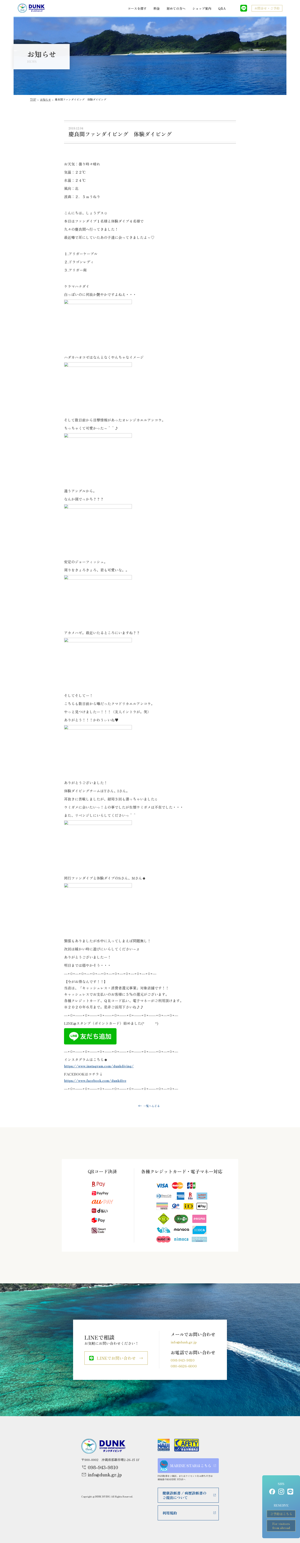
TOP (33, 99)
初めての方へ (176, 8)
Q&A (222, 8)
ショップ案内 (201, 8)
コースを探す (137, 8)
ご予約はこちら (281, 1514)
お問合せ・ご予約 (267, 8)
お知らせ (45, 99)
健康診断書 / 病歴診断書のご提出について (184, 1495)
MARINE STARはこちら (185, 1465)
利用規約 (169, 1513)
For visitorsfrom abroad (281, 1525)
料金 (156, 8)
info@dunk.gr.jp (184, 1342)
